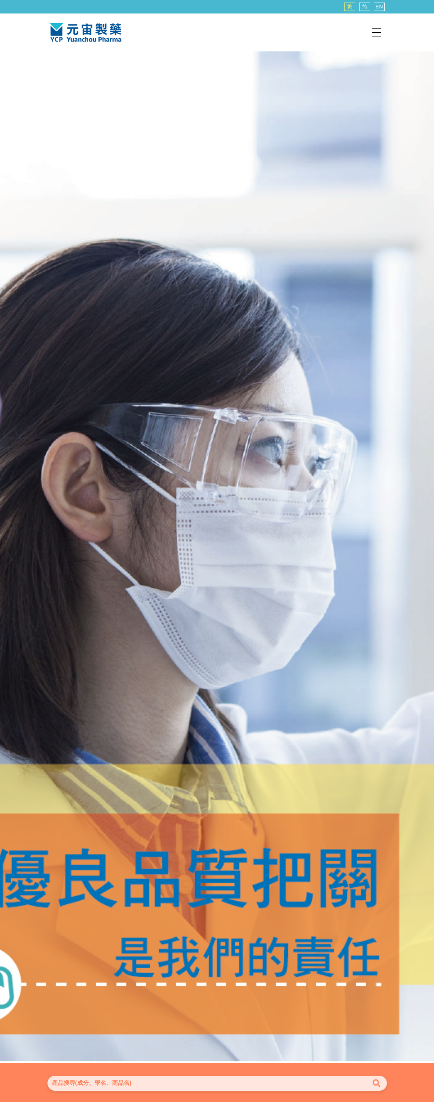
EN (379, 6)
